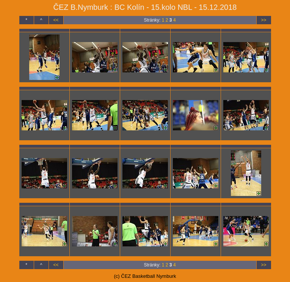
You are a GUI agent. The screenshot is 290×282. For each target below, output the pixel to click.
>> (263, 20)
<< (55, 20)
